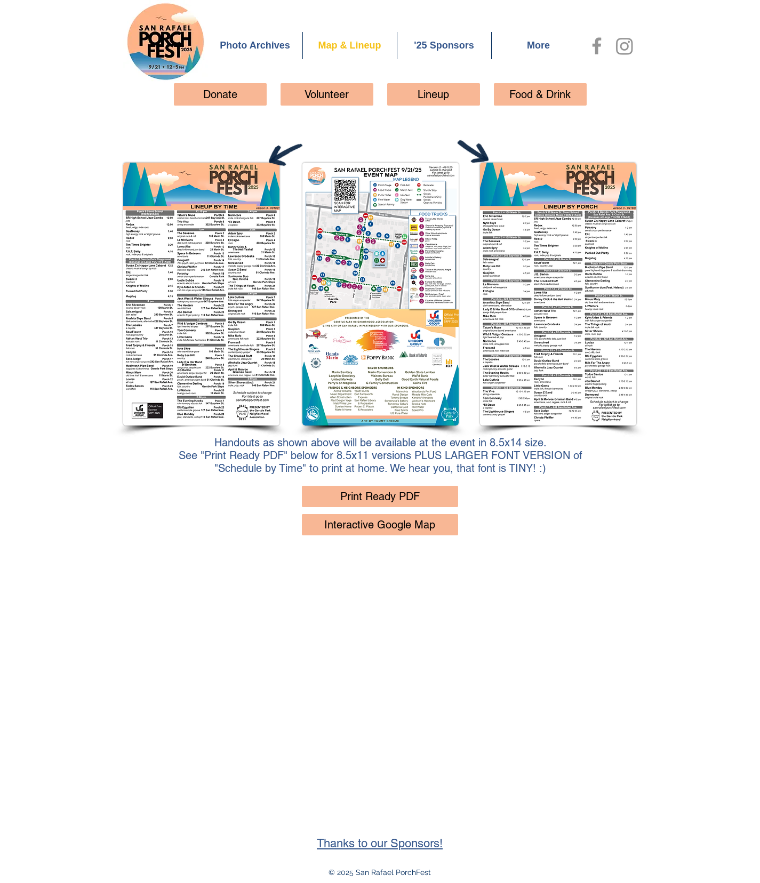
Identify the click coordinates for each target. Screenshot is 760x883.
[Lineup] (433, 94)
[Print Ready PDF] (380, 496)
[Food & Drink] (540, 94)
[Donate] (220, 94)
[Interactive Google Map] (380, 524)
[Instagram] (624, 46)
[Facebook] (597, 46)
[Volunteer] (327, 94)
